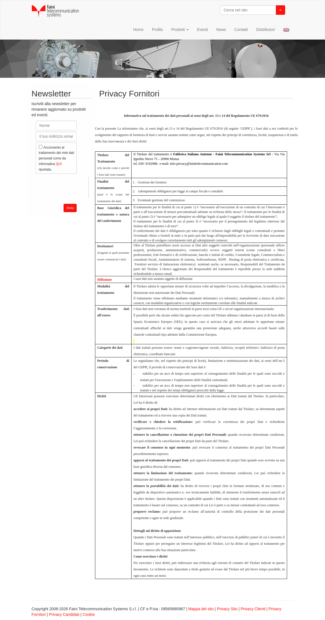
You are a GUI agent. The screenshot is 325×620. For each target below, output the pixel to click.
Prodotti (180, 29)
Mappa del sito (201, 609)
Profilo (157, 29)
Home (138, 29)
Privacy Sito (227, 609)
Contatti (241, 29)
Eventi (202, 29)
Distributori (265, 29)
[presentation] (78, 187)
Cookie (89, 614)
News (221, 29)
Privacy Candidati (64, 614)
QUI (59, 164)
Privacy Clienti (253, 609)
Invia (70, 208)
